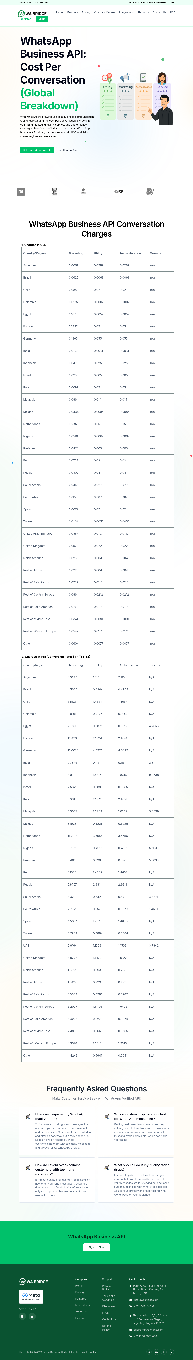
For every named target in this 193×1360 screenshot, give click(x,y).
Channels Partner (104, 12)
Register (25, 19)
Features (72, 12)
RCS (172, 12)
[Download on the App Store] (32, 1316)
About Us (143, 12)
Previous (14, 192)
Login (42, 18)
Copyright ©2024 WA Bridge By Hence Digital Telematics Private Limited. (58, 1352)
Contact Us (159, 12)
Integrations (126, 12)
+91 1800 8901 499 (143, 1336)
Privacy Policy (106, 1287)
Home (59, 12)
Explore (80, 1318)
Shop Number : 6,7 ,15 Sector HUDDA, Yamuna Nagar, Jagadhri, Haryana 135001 (148, 1319)
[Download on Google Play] (22, 1316)
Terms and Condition (108, 1297)
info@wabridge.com (143, 1299)
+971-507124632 (141, 1306)
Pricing (86, 12)
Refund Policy (106, 1327)
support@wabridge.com (146, 1329)
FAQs (105, 1312)
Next (178, 192)
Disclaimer (108, 1306)
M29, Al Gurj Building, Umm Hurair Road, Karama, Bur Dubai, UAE (148, 1289)
